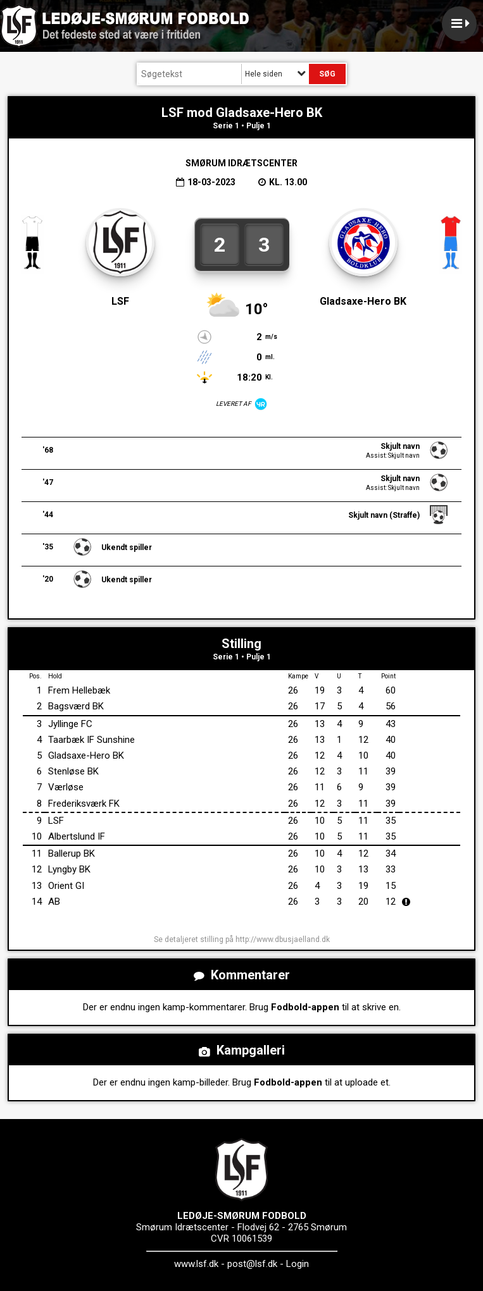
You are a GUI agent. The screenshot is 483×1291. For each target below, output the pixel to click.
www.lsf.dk (196, 1264)
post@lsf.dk (252, 1264)
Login (297, 1264)
